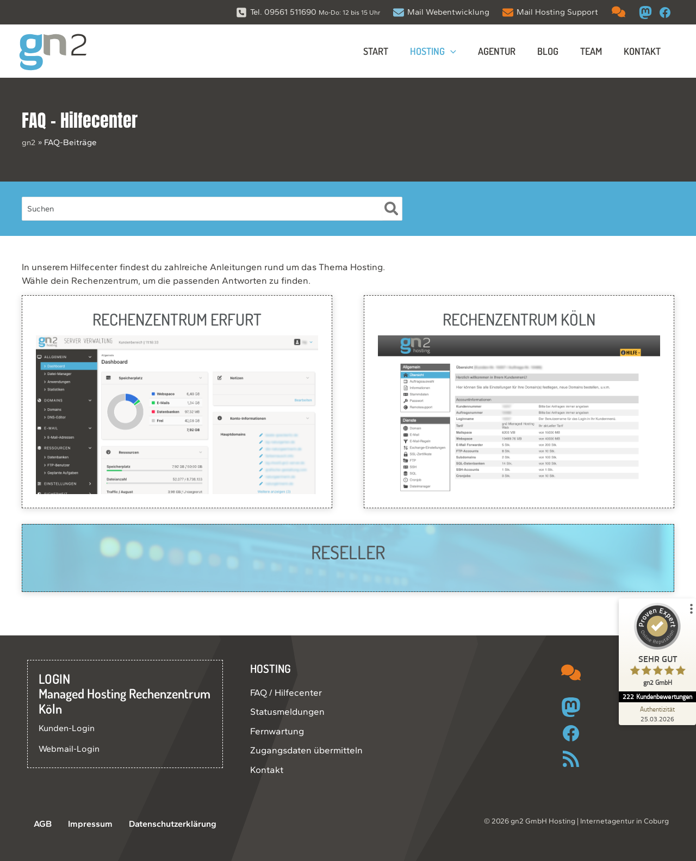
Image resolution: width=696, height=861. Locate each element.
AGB (36, 824)
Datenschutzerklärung (158, 824)
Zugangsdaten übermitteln (306, 750)
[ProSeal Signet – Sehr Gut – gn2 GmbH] (655, 647)
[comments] (618, 11)
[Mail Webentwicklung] (441, 12)
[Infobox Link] (177, 401)
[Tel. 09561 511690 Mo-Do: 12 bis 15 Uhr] (308, 12)
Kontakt (266, 769)
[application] (460, 51)
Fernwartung (277, 731)
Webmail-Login (70, 748)
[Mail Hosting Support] (550, 12)
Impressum (78, 824)
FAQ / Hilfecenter (286, 692)
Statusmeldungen (287, 711)
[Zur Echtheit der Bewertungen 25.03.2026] (655, 713)
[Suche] (391, 208)
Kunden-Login (68, 727)
